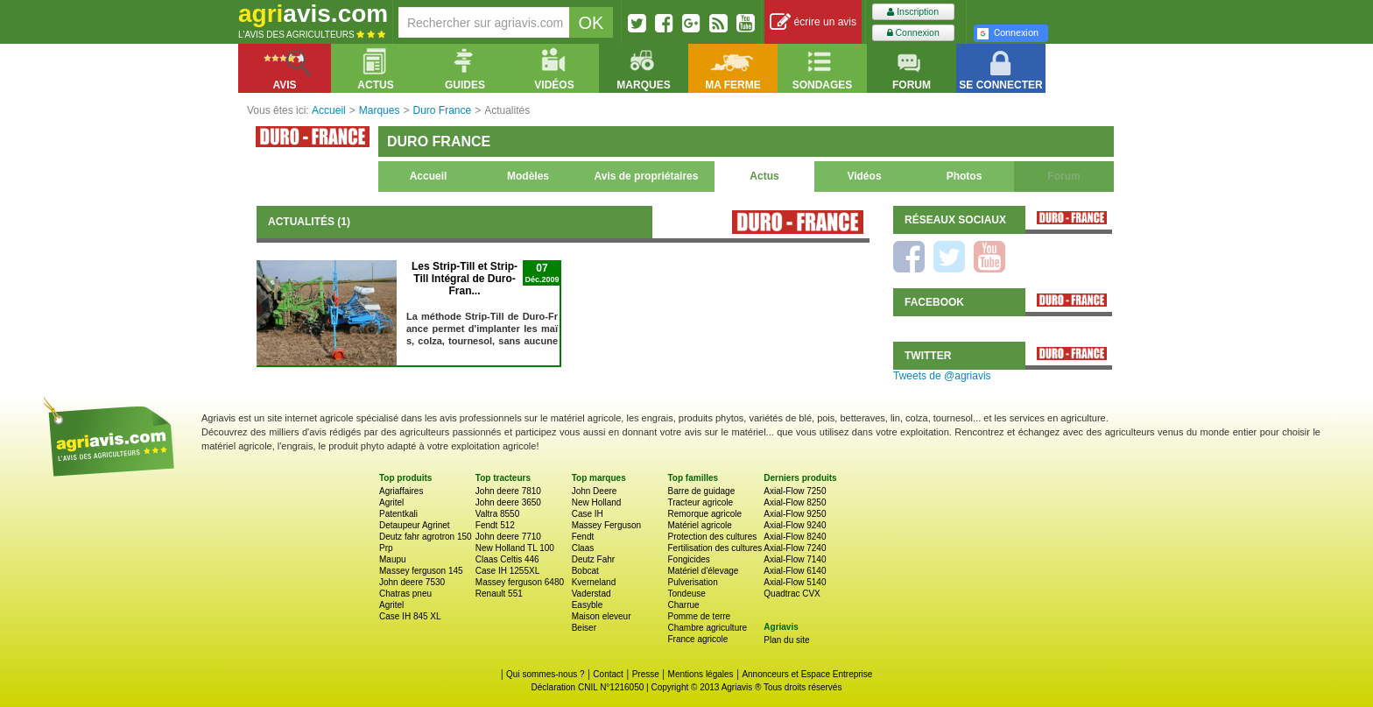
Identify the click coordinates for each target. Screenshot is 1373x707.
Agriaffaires (401, 491)
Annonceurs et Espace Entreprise (807, 674)
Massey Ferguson (606, 525)
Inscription (913, 12)
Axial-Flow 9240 (795, 525)
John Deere (594, 491)
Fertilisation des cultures (714, 548)
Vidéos (864, 176)
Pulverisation (692, 582)
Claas (583, 548)
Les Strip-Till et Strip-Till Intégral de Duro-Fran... (465, 278)
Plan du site (786, 640)
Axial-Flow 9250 (795, 514)
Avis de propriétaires (647, 176)
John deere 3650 (508, 502)
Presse (645, 674)
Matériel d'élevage (702, 571)
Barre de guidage (701, 491)
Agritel (391, 502)
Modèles (528, 176)
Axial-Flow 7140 (795, 559)
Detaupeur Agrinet (414, 525)
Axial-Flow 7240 (795, 548)
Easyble (587, 605)
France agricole (697, 639)
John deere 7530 (412, 582)
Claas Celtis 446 (507, 559)
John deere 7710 (508, 536)
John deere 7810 (508, 491)
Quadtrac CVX (792, 593)
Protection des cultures (712, 536)
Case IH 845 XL (410, 616)
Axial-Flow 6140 (795, 571)
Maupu (392, 559)
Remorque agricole (704, 514)
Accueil (428, 176)
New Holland (597, 502)
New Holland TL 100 (514, 548)
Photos (964, 176)
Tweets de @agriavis (942, 376)
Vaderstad (591, 593)
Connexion (913, 33)
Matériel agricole (699, 525)
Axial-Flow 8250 (795, 502)
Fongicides (688, 559)
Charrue (683, 605)
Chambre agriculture (707, 628)
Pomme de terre (698, 616)
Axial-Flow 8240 (795, 536)
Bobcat (585, 571)
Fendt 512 (495, 525)
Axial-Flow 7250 (795, 491)
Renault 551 (499, 593)
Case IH (587, 514)
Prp (386, 548)
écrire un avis (813, 22)
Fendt (583, 536)
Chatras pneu (405, 593)
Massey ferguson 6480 (519, 582)
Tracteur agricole (700, 502)
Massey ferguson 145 (421, 571)
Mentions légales (701, 674)
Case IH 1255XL (507, 571)
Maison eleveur (601, 616)
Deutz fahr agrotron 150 (425, 536)
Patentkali (398, 514)
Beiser (584, 628)
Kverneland (594, 582)
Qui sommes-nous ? (545, 674)
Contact (608, 674)
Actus (764, 176)
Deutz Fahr (593, 559)
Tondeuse (686, 593)
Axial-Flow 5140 (795, 582)
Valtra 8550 (497, 514)
